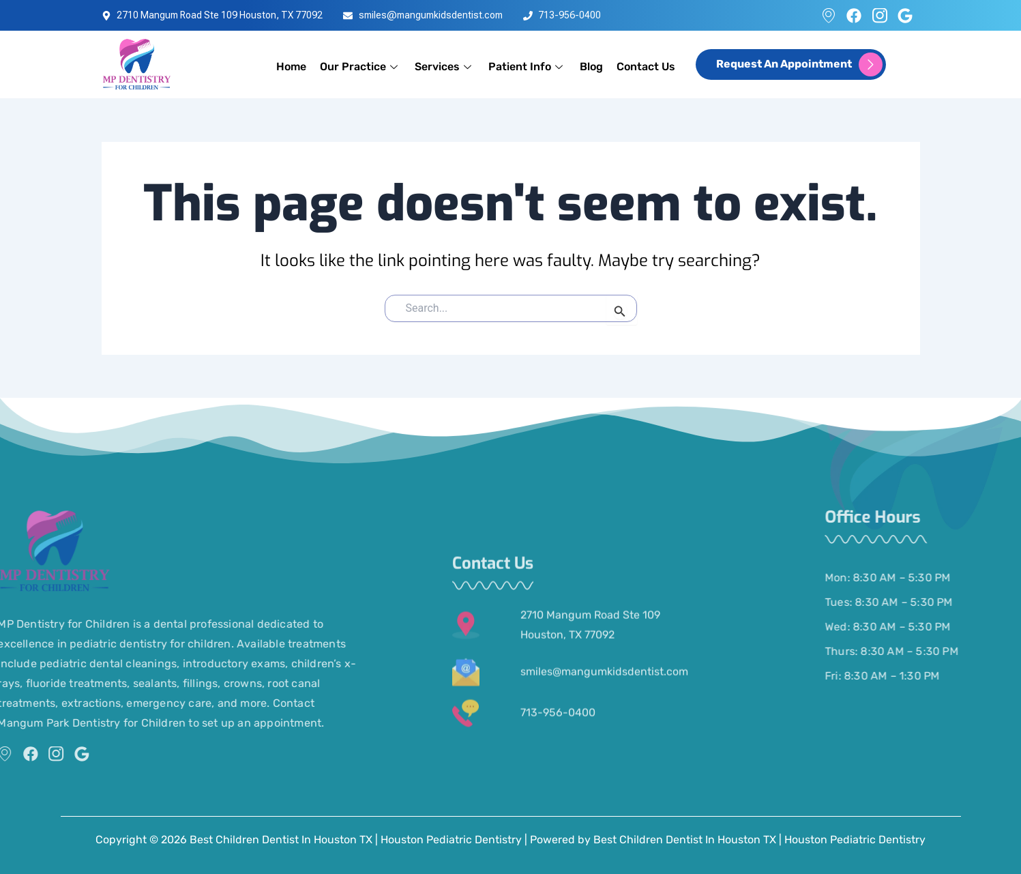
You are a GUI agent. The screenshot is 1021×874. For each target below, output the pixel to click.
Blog (591, 66)
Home (291, 66)
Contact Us (646, 66)
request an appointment (799, 64)
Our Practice (360, 66)
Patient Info (527, 66)
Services (445, 66)
